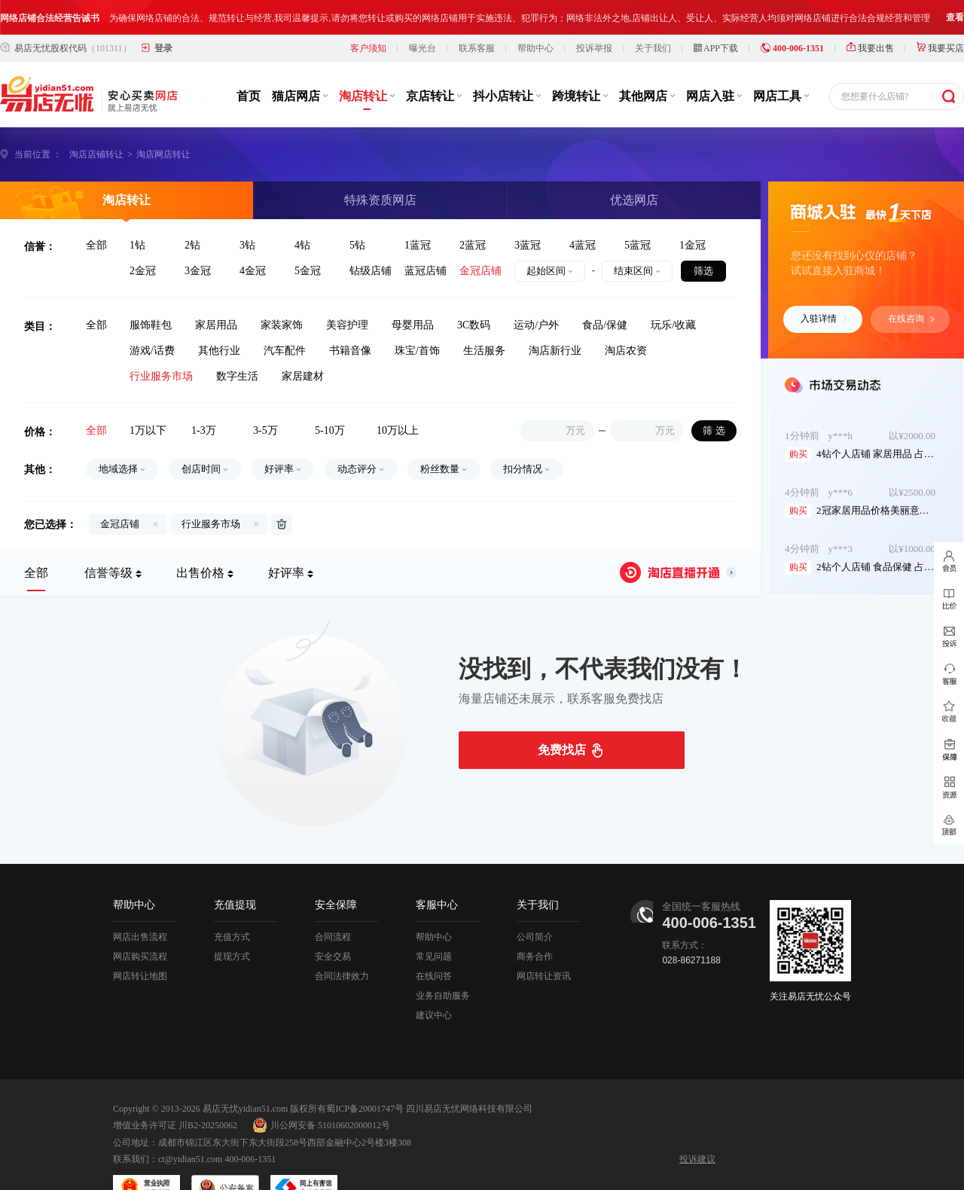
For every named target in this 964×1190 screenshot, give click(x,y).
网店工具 (781, 61)
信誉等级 (108, 538)
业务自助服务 (443, 961)
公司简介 (535, 902)
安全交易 (333, 922)
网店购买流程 (140, 922)
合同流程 (333, 902)
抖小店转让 (507, 61)
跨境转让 (580, 61)
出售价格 (200, 538)
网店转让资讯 (544, 941)
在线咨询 (911, 284)
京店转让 (434, 61)
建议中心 (434, 980)
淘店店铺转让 (96, 119)
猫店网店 (300, 61)
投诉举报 (594, 13)
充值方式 (232, 902)
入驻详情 (824, 284)
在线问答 (434, 941)
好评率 (286, 538)
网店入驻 (714, 61)
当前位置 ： (38, 119)
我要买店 (940, 13)
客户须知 (368, 13)
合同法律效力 (342, 941)
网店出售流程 (140, 902)
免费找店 (562, 715)
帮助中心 (535, 13)
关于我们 (653, 13)
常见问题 (434, 922)
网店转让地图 (140, 941)
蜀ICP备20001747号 (365, 1074)
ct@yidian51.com (190, 1124)
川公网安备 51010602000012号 (321, 1090)
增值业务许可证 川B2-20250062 (175, 1090)
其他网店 (647, 61)
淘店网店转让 (163, 119)
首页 (248, 61)
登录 (163, 13)
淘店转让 (367, 61)
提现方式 (232, 922)
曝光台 (422, 13)
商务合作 (535, 922)
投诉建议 (697, 1124)
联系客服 (477, 13)
